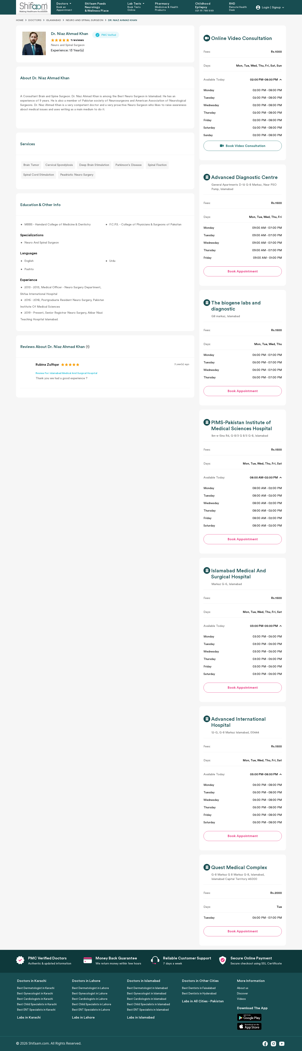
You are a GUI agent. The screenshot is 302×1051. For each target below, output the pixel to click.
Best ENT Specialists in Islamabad (148, 1009)
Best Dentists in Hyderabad (199, 993)
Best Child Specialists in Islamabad (148, 1004)
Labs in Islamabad (141, 1017)
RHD (232, 3)
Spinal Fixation (157, 165)
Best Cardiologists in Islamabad (146, 999)
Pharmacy (162, 3)
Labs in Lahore (83, 1017)
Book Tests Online (134, 8)
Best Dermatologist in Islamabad (147, 988)
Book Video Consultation (245, 146)
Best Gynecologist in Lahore (89, 993)
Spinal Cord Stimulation (38, 174)
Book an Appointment (64, 8)
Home (20, 20)
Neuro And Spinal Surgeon (84, 20)
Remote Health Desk (238, 8)
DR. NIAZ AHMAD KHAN (122, 20)
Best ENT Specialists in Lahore (91, 1009)
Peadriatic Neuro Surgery (76, 174)
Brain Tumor (31, 165)
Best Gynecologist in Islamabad (146, 993)
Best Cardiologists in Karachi (35, 999)
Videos (241, 999)
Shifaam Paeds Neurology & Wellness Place (97, 7)
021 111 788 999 (204, 10)
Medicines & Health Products (166, 8)
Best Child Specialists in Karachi (37, 1004)
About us (242, 988)
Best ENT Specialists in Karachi (36, 1009)
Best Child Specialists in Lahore (91, 1004)
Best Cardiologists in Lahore (89, 999)
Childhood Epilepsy (202, 5)
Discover (242, 993)
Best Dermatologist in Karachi (35, 988)
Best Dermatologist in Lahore (90, 988)
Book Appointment (243, 271)
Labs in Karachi (29, 1017)
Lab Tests (134, 3)
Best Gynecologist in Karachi (35, 993)
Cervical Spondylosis (59, 165)
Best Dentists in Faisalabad (199, 988)
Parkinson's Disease (128, 165)
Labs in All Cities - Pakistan (203, 1001)
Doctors (62, 3)
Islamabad (53, 20)
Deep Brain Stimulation (94, 165)
